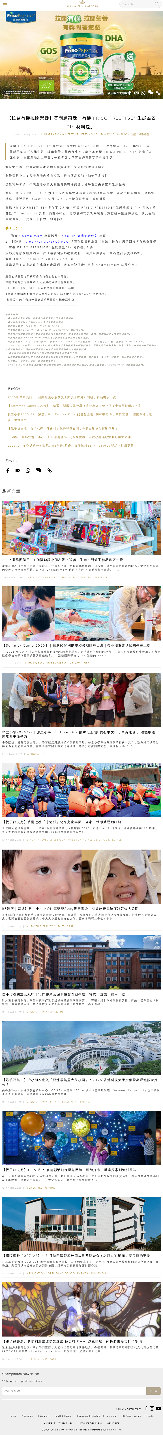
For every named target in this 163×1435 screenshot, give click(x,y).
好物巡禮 (144, 134)
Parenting (111, 1416)
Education (38, 577)
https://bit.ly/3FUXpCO (46, 241)
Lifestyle (100, 577)
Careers (48, 1423)
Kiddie (150, 1416)
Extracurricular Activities (70, 577)
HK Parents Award (131, 1416)
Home (13, 1416)
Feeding (87, 134)
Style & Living (95, 839)
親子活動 (50, 1187)
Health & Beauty (41, 926)
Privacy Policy (65, 1423)
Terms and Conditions (90, 1423)
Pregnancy (27, 1416)
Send (153, 1391)
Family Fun (74, 839)
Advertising (113, 1423)
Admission (55, 1011)
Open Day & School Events (68, 1273)
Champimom (31, 235)
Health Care (64, 926)
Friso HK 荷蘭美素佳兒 (78, 235)
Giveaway (103, 134)
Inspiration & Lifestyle (61, 134)
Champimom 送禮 (124, 134)
